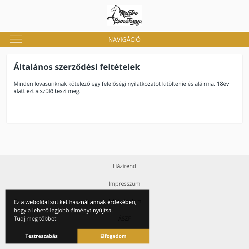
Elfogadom (113, 236)
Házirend (124, 166)
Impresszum (124, 183)
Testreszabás (41, 236)
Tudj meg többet (35, 218)
